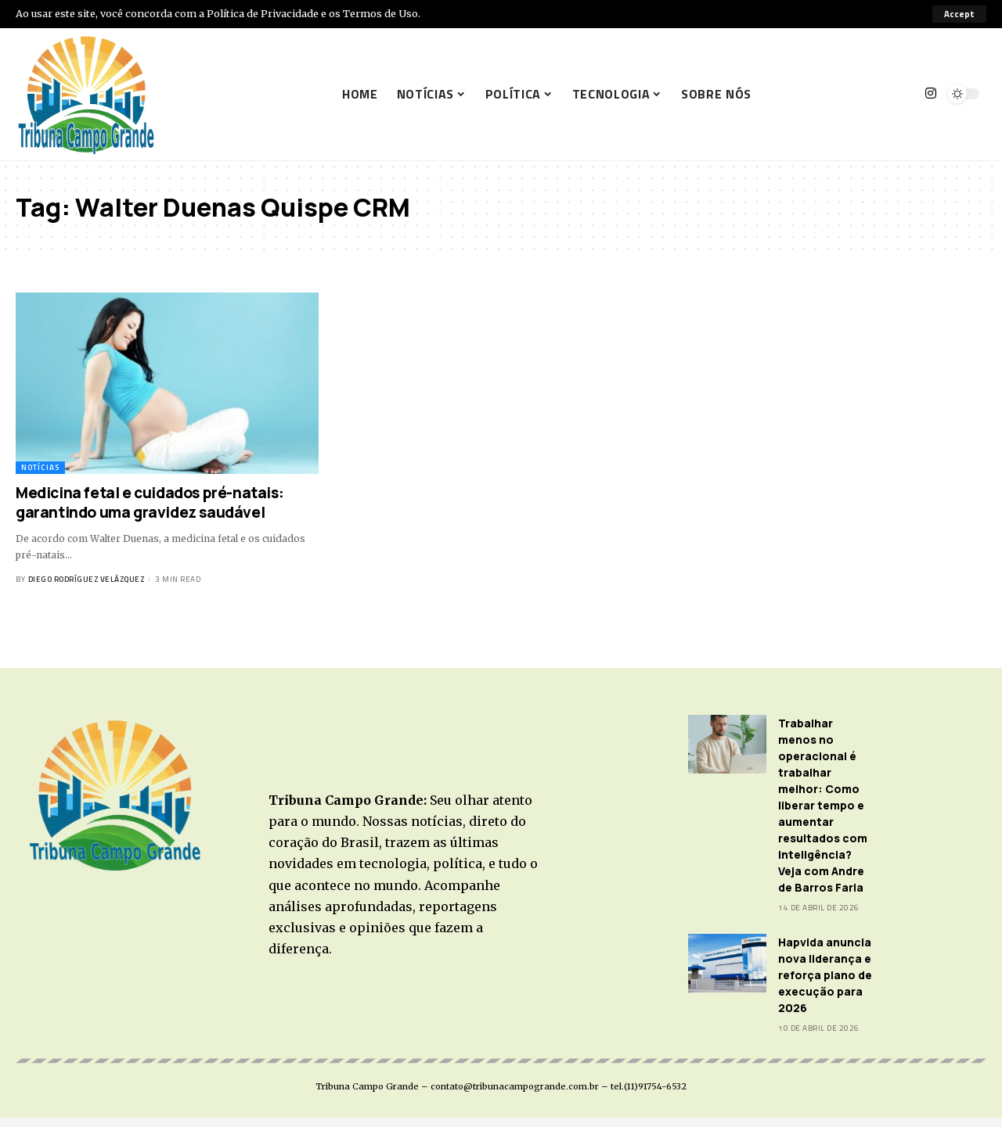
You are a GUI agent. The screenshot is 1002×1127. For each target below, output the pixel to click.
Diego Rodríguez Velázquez (86, 579)
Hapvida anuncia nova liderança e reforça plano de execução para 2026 (825, 975)
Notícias (40, 467)
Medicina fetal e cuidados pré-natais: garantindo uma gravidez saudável (149, 502)
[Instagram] (930, 93)
